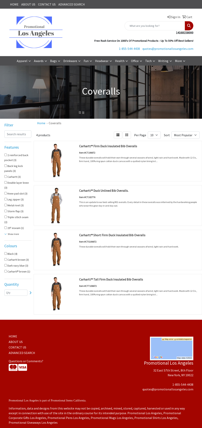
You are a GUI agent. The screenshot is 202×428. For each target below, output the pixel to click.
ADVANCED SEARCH (71, 4)
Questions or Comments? (26, 361)
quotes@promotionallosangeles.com (167, 49)
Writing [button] (163, 61)
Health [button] (119, 61)
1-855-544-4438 (129, 49)
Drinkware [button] (70, 61)
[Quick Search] (154, 25)
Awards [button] (39, 61)
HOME (14, 4)
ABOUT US (28, 4)
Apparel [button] (22, 61)
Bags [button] (53, 61)
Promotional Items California (68, 400)
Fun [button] (86, 61)
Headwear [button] (101, 61)
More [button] (178, 61)
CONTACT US (47, 4)
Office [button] (135, 61)
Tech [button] (148, 61)
